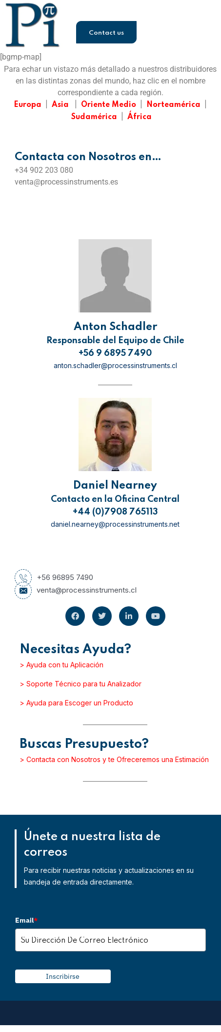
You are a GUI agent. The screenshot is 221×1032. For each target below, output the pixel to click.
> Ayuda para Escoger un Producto (76, 703)
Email (26, 920)
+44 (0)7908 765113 (115, 512)
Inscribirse (63, 976)
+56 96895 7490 (54, 577)
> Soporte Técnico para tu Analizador (80, 684)
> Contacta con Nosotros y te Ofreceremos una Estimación (114, 759)
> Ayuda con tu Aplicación (61, 664)
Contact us (106, 33)
